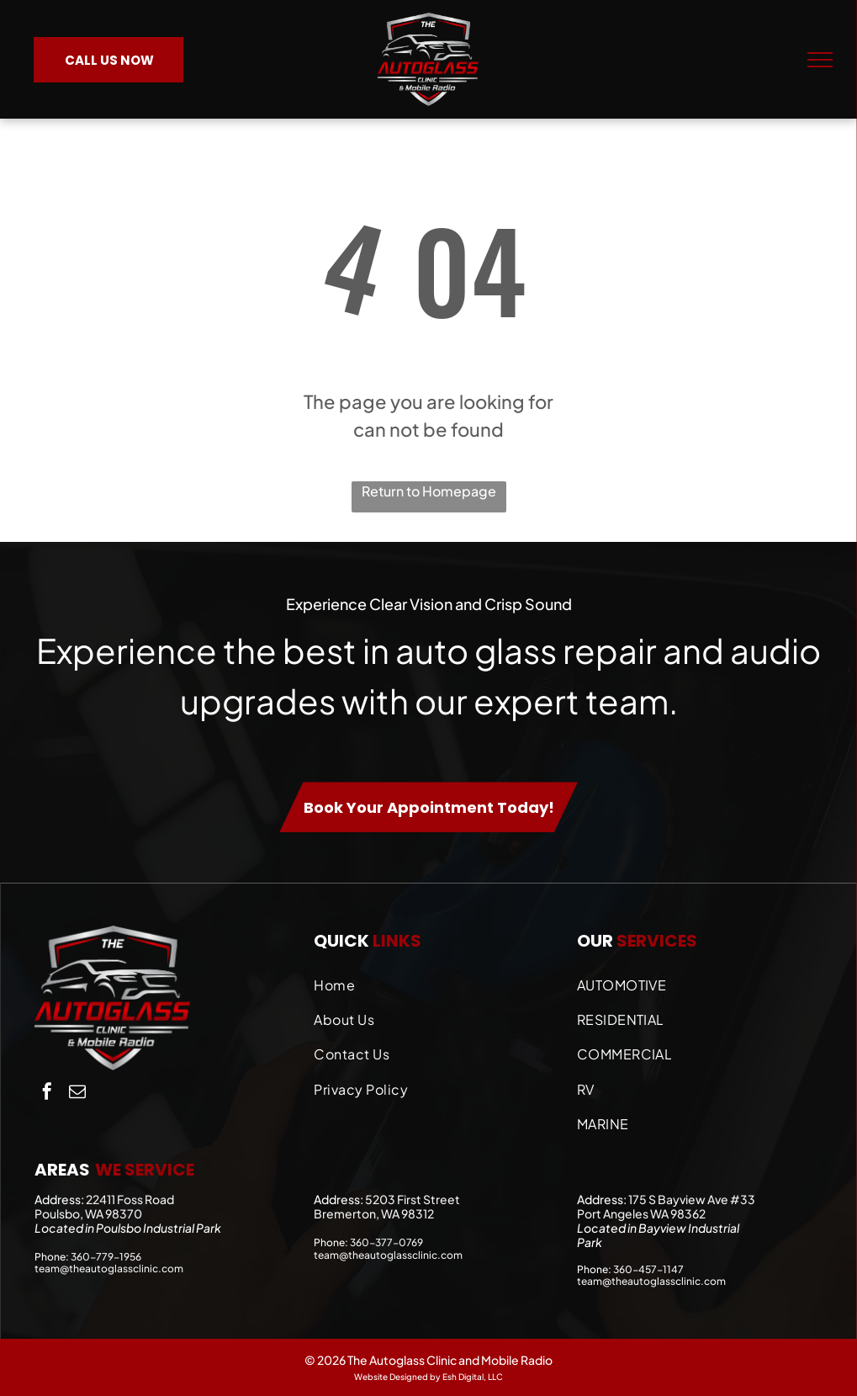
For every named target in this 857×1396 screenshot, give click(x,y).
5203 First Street (412, 1199)
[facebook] (47, 1093)
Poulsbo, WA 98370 (88, 1213)
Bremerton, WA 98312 (374, 1213)
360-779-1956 (106, 1256)
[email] (77, 1093)
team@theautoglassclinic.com (108, 1268)
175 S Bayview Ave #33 (691, 1199)
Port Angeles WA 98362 (641, 1213)
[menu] (820, 60)
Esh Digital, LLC (472, 1377)
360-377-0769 (386, 1242)
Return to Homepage (429, 491)
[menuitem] (436, 980)
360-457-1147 (648, 1269)
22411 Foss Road (130, 1199)
